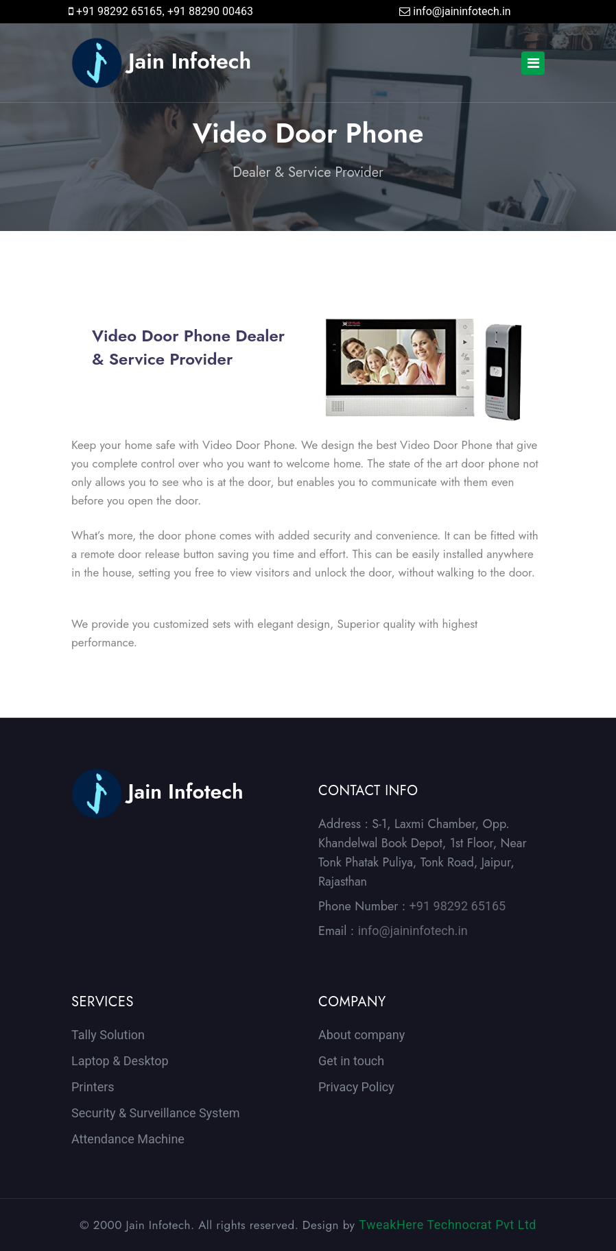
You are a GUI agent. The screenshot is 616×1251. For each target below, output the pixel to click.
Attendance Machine (128, 1139)
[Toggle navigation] (533, 63)
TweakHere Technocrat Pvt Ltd (447, 1224)
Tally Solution (108, 1035)
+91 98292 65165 (119, 11)
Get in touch (351, 1061)
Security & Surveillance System (155, 1113)
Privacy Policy (356, 1087)
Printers (93, 1087)
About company (361, 1035)
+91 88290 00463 (210, 11)
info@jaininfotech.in (461, 11)
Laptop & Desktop (120, 1061)
